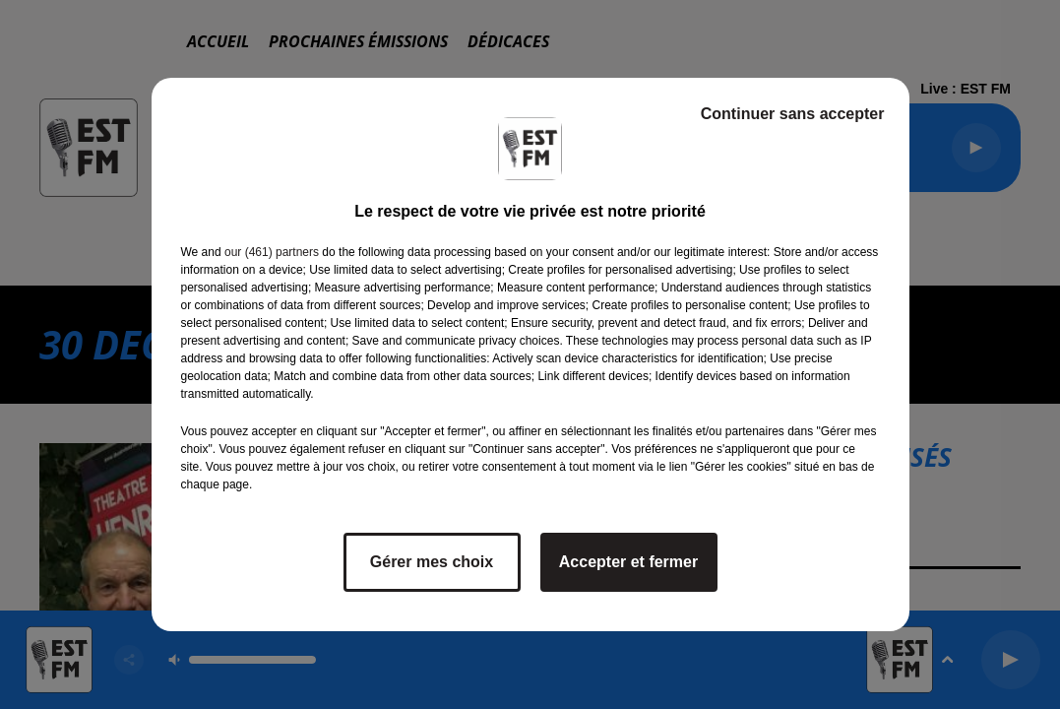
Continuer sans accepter (793, 113)
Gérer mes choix (431, 561)
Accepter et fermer (628, 561)
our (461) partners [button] (271, 252)
